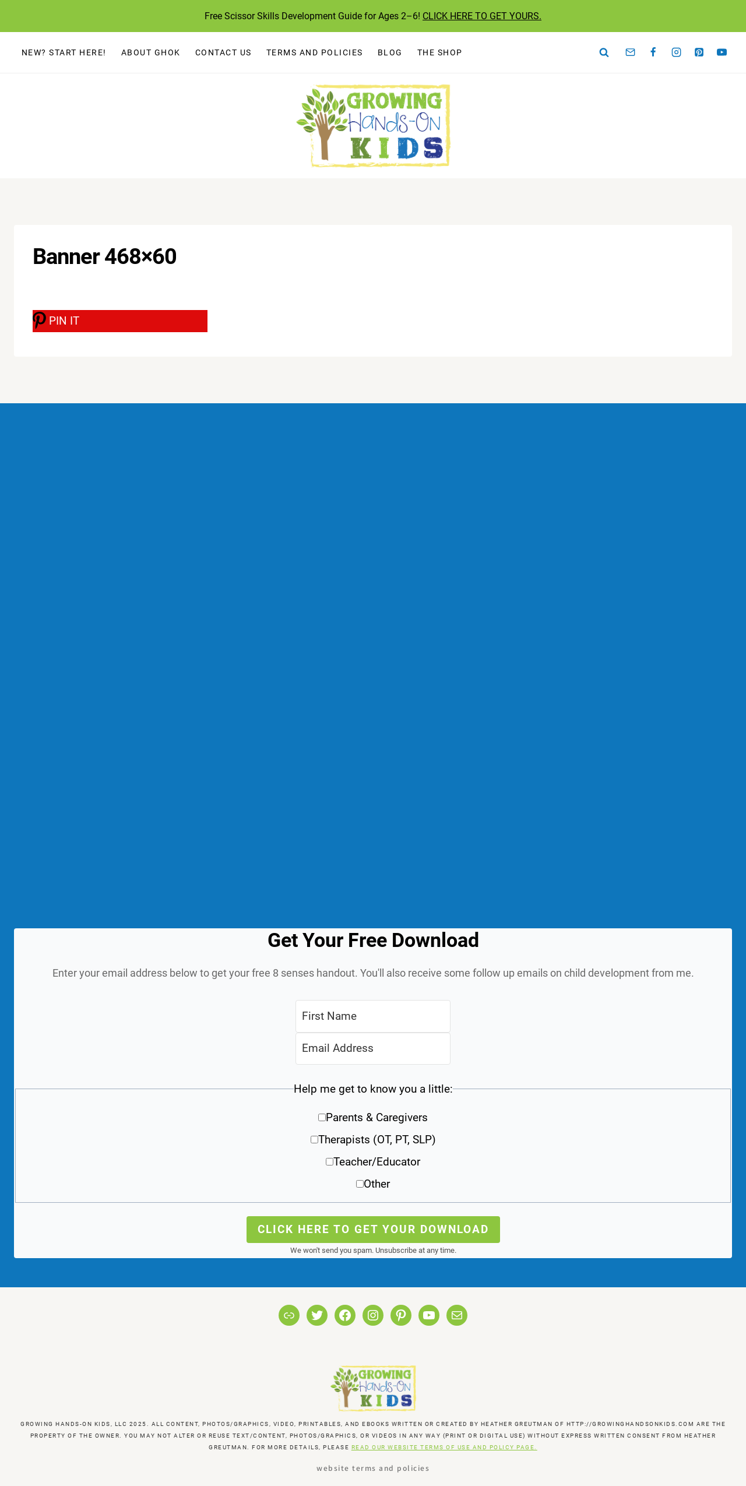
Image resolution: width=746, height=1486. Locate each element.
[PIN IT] (120, 321)
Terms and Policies (314, 52)
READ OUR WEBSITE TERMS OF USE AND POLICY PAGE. (444, 1447)
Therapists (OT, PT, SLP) (377, 1139)
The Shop (440, 52)
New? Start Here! (64, 52)
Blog (390, 52)
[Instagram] (676, 52)
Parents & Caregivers (377, 1117)
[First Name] (373, 1016)
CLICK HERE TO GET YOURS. (482, 16)
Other (377, 1184)
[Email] (631, 52)
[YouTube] (722, 52)
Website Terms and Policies (373, 1468)
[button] (373, 1140)
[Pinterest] (699, 52)
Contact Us (223, 52)
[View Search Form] (604, 52)
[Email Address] (373, 1049)
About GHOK (151, 52)
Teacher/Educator (376, 1161)
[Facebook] (653, 52)
